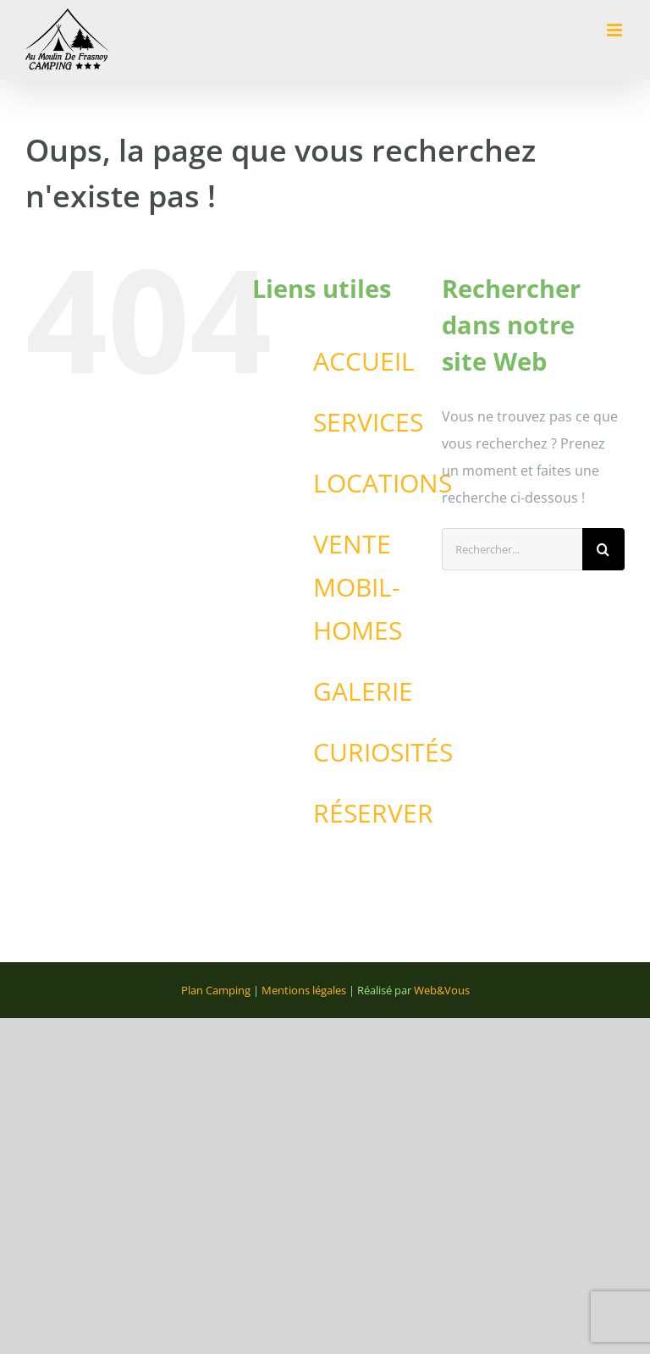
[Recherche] (603, 549)
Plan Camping (216, 990)
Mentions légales (304, 990)
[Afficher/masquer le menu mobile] (616, 30)
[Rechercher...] (512, 549)
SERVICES (368, 422)
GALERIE (363, 691)
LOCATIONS (382, 482)
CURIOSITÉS (383, 752)
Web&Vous (442, 990)
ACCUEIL (364, 361)
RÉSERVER (373, 812)
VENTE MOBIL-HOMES (357, 586)
